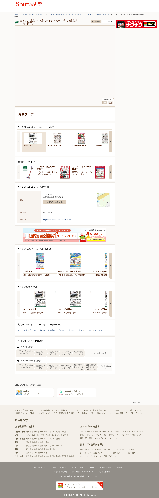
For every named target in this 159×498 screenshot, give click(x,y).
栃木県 (59, 435)
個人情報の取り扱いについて (82, 472)
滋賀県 (46, 446)
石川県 (52, 439)
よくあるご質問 (77, 467)
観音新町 (52, 330)
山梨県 (28, 439)
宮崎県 (58, 456)
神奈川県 (35, 435)
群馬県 (65, 435)
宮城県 (46, 432)
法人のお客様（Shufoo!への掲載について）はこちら (79, 476)
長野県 (34, 439)
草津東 (61, 330)
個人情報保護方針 (105, 472)
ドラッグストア (120, 432)
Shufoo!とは (121, 467)
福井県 (58, 439)
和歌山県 (59, 446)
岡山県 (28, 449)
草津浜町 (33, 330)
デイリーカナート (114, 456)
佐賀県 (34, 456)
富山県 (46, 439)
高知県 (46, 453)
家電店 (82, 435)
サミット (83, 456)
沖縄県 (71, 456)
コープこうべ (92, 456)
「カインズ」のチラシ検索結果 (97, 15)
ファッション (90, 435)
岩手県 (40, 432)
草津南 (79, 330)
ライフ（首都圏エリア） (131, 453)
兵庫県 (34, 446)
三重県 (46, 442)
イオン (131, 450)
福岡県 (28, 456)
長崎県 (40, 456)
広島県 (34, 449)
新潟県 (40, 439)
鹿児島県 (65, 456)
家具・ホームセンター (135, 432)
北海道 (28, 432)
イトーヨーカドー (86, 453)
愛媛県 (40, 453)
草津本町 (70, 330)
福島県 (64, 432)
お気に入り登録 (55, 292)
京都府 (40, 446)
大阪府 (28, 446)
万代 (95, 453)
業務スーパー (84, 450)
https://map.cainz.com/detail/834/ (57, 220)
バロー (100, 456)
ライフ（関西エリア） (113, 453)
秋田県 (52, 432)
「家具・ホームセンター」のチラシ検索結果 (65, 15)
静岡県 (34, 442)
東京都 (28, 435)
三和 (105, 456)
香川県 (34, 453)
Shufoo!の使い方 (40, 467)
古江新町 (98, 330)
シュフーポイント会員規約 (57, 472)
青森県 (34, 432)
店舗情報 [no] (96, 21)
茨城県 (53, 435)
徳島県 (28, 453)
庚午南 (24, 330)
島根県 (46, 449)
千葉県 (48, 435)
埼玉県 (42, 435)
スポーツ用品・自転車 (134, 435)
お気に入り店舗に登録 (108, 21)
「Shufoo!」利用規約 (58, 467)
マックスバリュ (108, 450)
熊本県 (46, 456)
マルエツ (101, 453)
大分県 (52, 456)
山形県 (58, 432)
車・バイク (121, 435)
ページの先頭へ (137, 403)
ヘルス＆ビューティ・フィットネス (106, 438)
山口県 (52, 449)
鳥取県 (40, 449)
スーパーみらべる (121, 450)
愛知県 (28, 442)
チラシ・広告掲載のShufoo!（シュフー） (29, 15)
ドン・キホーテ (96, 450)
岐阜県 (40, 442)
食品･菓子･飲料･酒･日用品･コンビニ (100, 432)
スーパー (83, 432)
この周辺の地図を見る (54, 202)
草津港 (43, 330)
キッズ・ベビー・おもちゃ (105, 435)
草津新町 (88, 330)
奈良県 (52, 446)
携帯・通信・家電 (86, 438)
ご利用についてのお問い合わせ (100, 467)
